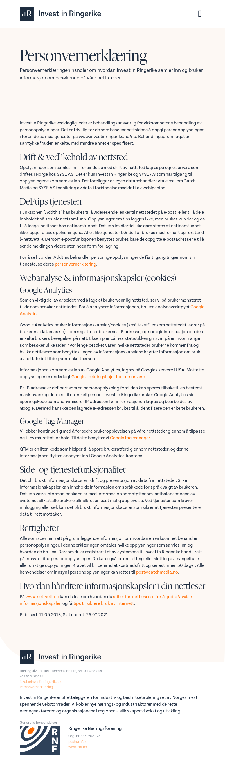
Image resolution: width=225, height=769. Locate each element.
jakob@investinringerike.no (41, 682)
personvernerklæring (75, 264)
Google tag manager (130, 438)
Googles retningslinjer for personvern (108, 377)
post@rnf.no (77, 742)
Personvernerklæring (36, 687)
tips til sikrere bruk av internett (103, 603)
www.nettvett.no (42, 596)
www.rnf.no (77, 747)
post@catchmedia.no (157, 572)
